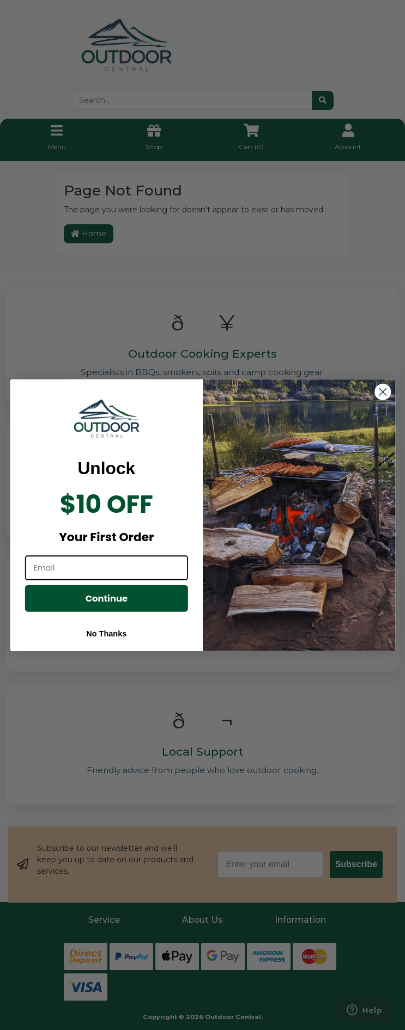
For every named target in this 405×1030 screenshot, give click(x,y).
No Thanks (106, 633)
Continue (106, 598)
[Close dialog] (382, 392)
